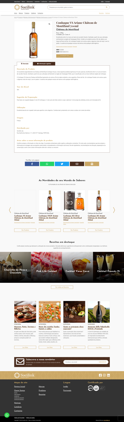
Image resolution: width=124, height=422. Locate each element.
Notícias (107, 13)
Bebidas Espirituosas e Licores (44, 17)
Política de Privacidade (19, 417)
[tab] (25, 64)
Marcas (21, 13)
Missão (23, 1)
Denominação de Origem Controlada (64, 46)
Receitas (101, 13)
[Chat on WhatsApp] (6, 415)
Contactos (40, 13)
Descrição (26, 63)
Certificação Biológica (19, 399)
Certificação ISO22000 (19, 397)
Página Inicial (19, 386)
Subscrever (102, 362)
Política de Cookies (30, 417)
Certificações (44, 1)
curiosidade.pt (106, 420)
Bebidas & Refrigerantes (29, 17)
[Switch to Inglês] (102, 1)
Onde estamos (30, 1)
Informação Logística (45, 63)
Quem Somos (17, 1)
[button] (49, 24)
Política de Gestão (53, 1)
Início (15, 13)
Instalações (37, 1)
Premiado (75, 46)
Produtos (27, 13)
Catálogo (33, 13)
